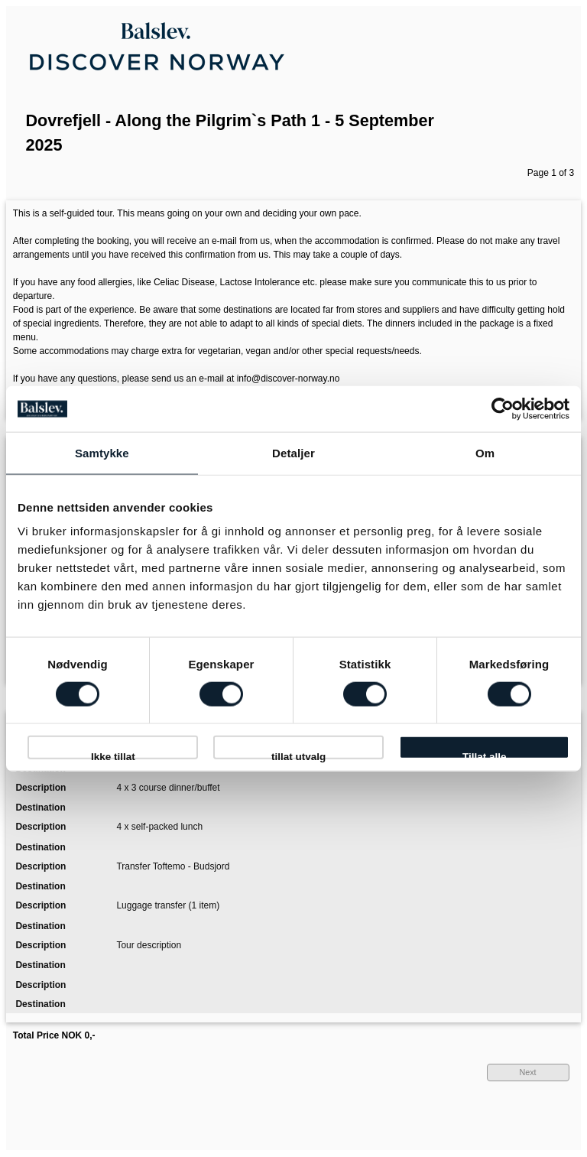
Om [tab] (485, 452)
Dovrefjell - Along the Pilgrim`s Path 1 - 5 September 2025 (230, 132)
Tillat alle (484, 754)
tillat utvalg (298, 754)
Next (527, 1072)
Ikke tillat (113, 754)
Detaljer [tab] (293, 452)
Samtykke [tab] (102, 452)
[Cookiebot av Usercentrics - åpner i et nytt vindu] (502, 408)
